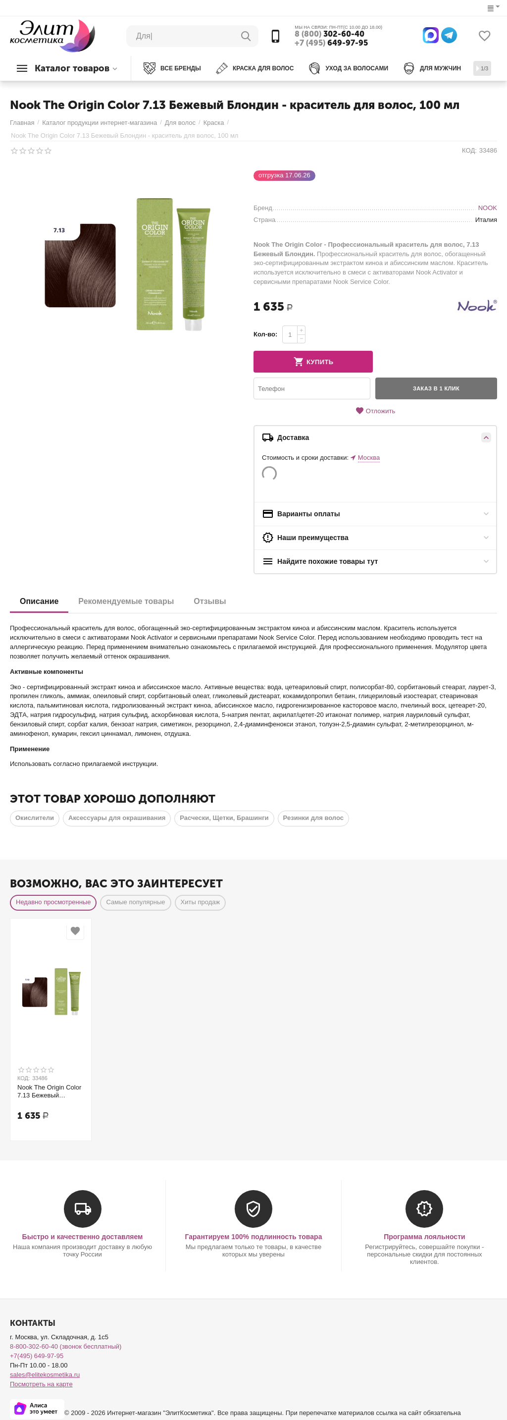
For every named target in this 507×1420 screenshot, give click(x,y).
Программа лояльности (424, 1237)
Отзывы (210, 601)
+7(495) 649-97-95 (36, 1356)
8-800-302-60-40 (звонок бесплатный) (65, 1346)
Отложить (375, 411)
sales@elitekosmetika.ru (45, 1374)
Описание (39, 601)
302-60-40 (329, 34)
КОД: (469, 150)
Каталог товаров (72, 68)
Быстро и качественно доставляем (82, 1237)
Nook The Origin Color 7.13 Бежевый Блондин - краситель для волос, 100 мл (49, 1091)
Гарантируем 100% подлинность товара (253, 1237)
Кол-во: (265, 334)
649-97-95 (331, 43)
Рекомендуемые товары (126, 601)
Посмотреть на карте (41, 1384)
